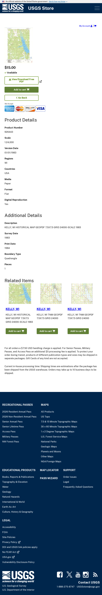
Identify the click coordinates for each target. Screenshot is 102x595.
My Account (85, 26)
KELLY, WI (12, 309)
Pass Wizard (49, 478)
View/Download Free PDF (21, 80)
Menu (97, 8)
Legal (6, 520)
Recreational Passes (17, 404)
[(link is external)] (22, 81)
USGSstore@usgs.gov (88, 586)
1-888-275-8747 (66, 586)
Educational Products (18, 470)
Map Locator (49, 470)
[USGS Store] (48, 8)
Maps (45, 404)
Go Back (21, 97)
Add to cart (21, 89)
